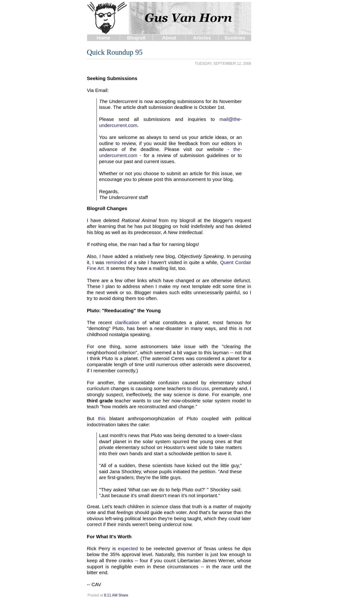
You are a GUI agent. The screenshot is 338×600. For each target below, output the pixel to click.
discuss (201, 388)
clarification (127, 322)
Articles (202, 37)
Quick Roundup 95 (114, 52)
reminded (116, 262)
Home (103, 37)
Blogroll (136, 37)
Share (123, 595)
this (101, 418)
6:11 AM (110, 595)
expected (128, 548)
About (169, 37)
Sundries (234, 37)
